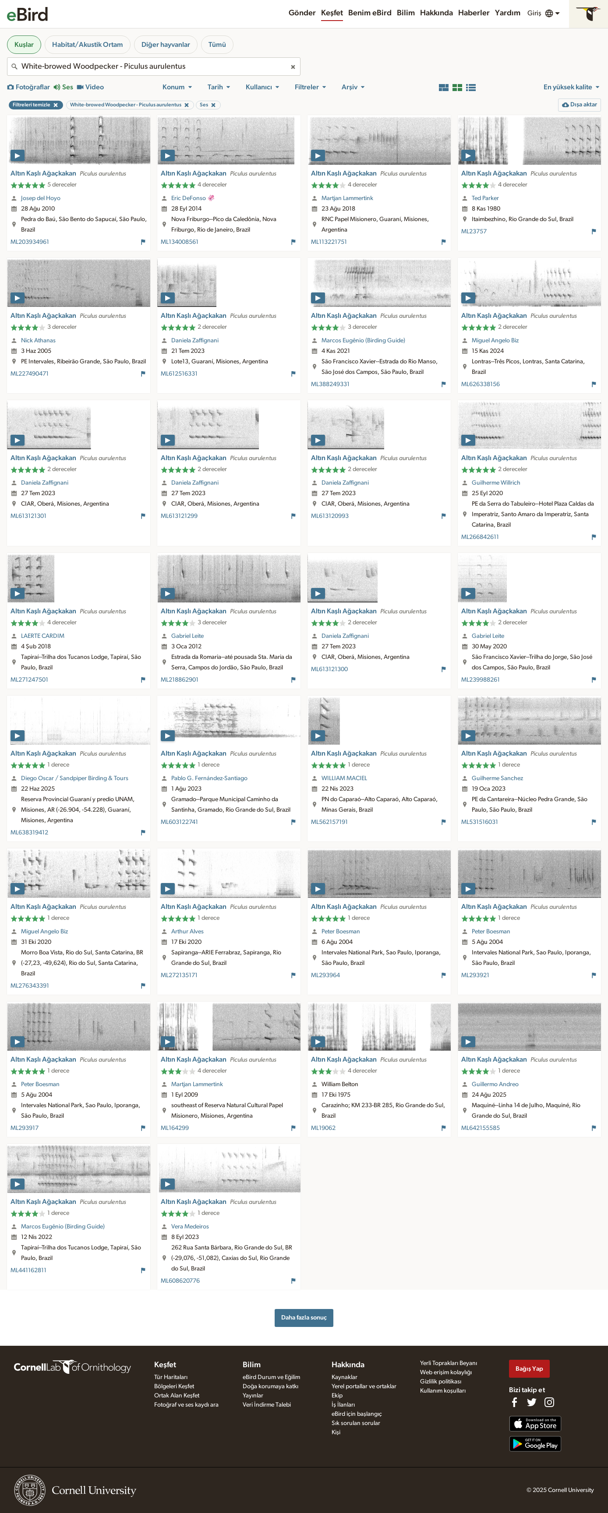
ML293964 (325, 975)
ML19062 (323, 1128)
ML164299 (175, 1128)
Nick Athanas (38, 341)
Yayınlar (253, 1396)
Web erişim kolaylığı (446, 1372)
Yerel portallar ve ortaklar (364, 1386)
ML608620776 (180, 1281)
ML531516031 (479, 822)
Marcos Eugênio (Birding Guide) (363, 341)
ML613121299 (179, 516)
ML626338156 (480, 384)
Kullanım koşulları (443, 1391)
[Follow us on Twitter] (532, 1402)
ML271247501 (29, 680)
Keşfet (332, 13)
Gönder (302, 13)
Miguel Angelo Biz (495, 341)
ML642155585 (480, 1128)
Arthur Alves (187, 932)
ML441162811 (28, 1270)
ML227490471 (30, 374)
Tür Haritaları (170, 1377)
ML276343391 (30, 986)
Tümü (217, 44)
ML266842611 (480, 537)
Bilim (406, 13)
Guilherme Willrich (496, 483)
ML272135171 (179, 975)
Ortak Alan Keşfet (176, 1396)
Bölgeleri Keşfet (174, 1386)
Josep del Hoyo (40, 198)
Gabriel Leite (187, 636)
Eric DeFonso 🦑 (193, 198)
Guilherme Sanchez (497, 778)
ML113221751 (329, 242)
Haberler (474, 13)
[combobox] (153, 66)
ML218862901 (179, 680)
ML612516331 (179, 374)
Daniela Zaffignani (195, 341)
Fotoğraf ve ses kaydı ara (186, 1405)
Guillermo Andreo (495, 1084)
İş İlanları (343, 1405)
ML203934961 (30, 242)
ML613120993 (330, 516)
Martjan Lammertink (347, 198)
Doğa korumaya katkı (270, 1386)
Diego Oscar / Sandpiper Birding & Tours (74, 778)
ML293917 (25, 1128)
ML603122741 (179, 822)
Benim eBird (370, 13)
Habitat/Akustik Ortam (87, 44)
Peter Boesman (341, 932)
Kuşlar (24, 44)
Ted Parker (485, 198)
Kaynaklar (344, 1377)
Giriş (534, 13)
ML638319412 (29, 833)
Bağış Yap (529, 1368)
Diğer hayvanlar (165, 44)
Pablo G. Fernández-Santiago (209, 778)
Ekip (337, 1396)
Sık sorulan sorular (356, 1423)
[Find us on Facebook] (514, 1402)
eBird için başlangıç (357, 1414)
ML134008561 (179, 242)
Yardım (507, 13)
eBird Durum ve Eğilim (271, 1377)
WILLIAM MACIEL (344, 778)
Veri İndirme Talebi (267, 1405)
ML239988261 (480, 680)
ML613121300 (329, 669)
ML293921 (475, 975)
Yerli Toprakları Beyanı (448, 1363)
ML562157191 (329, 822)
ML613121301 (28, 516)
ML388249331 (330, 384)
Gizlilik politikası (440, 1382)
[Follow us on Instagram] (549, 1402)
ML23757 (474, 232)
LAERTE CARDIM (42, 636)
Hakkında (436, 13)
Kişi (336, 1432)
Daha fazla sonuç (304, 1317)
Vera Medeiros (190, 1227)
